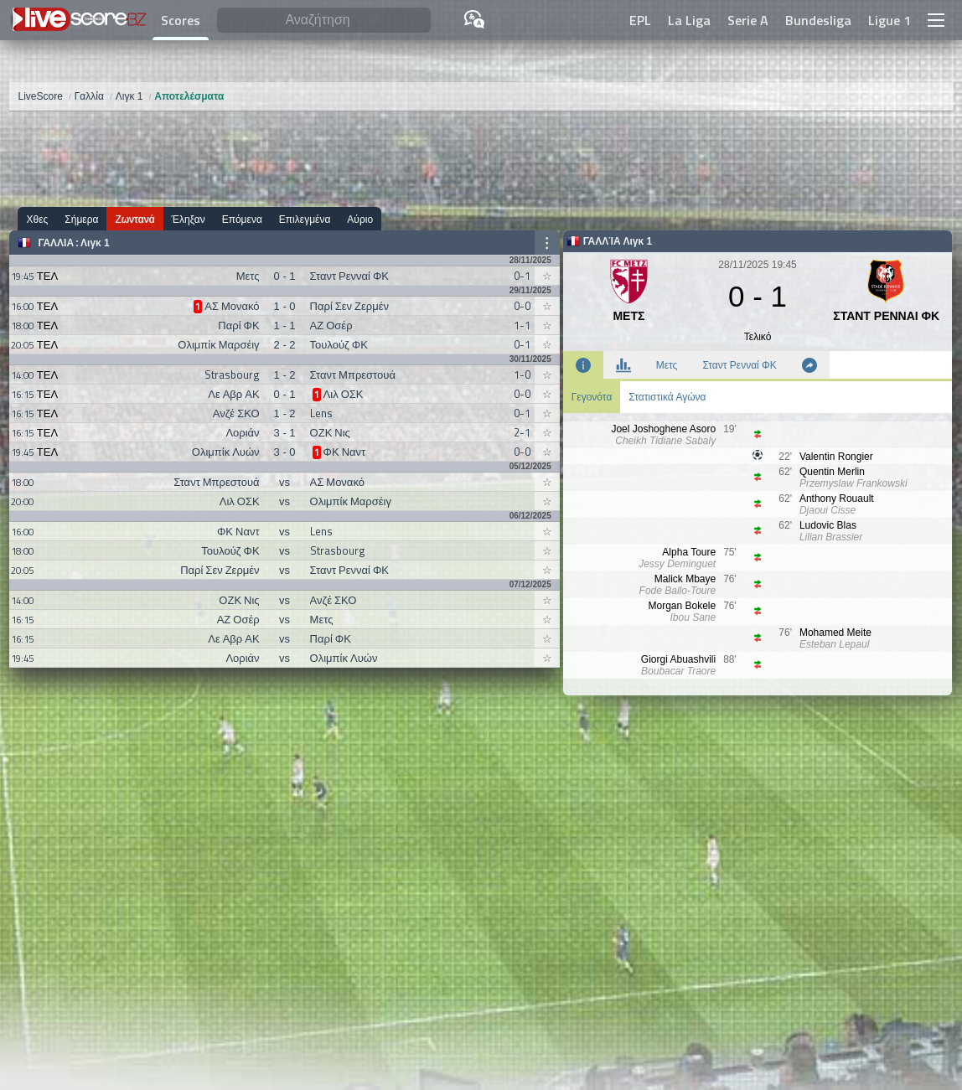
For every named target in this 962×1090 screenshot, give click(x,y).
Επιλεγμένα (305, 219)
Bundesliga (818, 20)
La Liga (689, 20)
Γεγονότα (592, 397)
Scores (180, 20)
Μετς (667, 365)
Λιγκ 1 (95, 243)
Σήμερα (81, 219)
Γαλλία (56, 243)
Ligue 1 (889, 20)
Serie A (747, 20)
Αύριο (360, 219)
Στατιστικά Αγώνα (667, 397)
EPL (640, 20)
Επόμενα (242, 219)
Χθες (37, 219)
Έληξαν (188, 219)
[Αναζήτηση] (323, 21)
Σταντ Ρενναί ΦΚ (739, 365)
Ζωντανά (134, 219)
